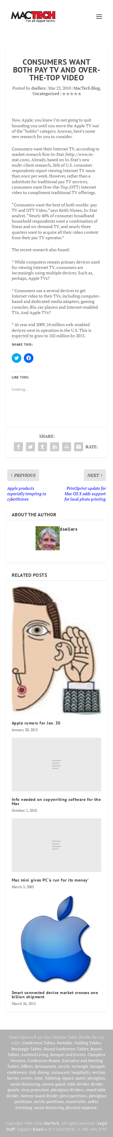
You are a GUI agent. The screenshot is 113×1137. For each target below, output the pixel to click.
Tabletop (52, 1078)
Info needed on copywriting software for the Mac (56, 801)
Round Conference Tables (66, 1049)
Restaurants (45, 1066)
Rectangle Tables (26, 1049)
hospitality (80, 1072)
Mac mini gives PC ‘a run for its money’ (50, 880)
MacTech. (52, 1123)
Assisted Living (34, 1054)
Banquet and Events (68, 1054)
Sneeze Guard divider (39, 1095)
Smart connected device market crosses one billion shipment (55, 995)
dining (43, 1072)
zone (38, 1078)
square (68, 1078)
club (32, 1072)
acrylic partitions (49, 1101)
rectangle (80, 1066)
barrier (13, 1078)
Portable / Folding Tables (79, 1043)
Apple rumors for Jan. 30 (36, 723)
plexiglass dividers (67, 1089)
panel (81, 1078)
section (98, 1072)
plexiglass (96, 1078)
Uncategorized (46, 93)
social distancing (25, 1084)
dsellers (38, 88)
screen (27, 1078)
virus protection (35, 1089)
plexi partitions (73, 1095)
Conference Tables (38, 1043)
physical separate (81, 1107)
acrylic (64, 1066)
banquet (97, 1066)
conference (17, 1072)
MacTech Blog (87, 88)
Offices (27, 1066)
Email (38, 1129)
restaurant (60, 1072)
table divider (78, 1084)
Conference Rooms (43, 1060)
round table (76, 1101)
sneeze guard (53, 1084)
